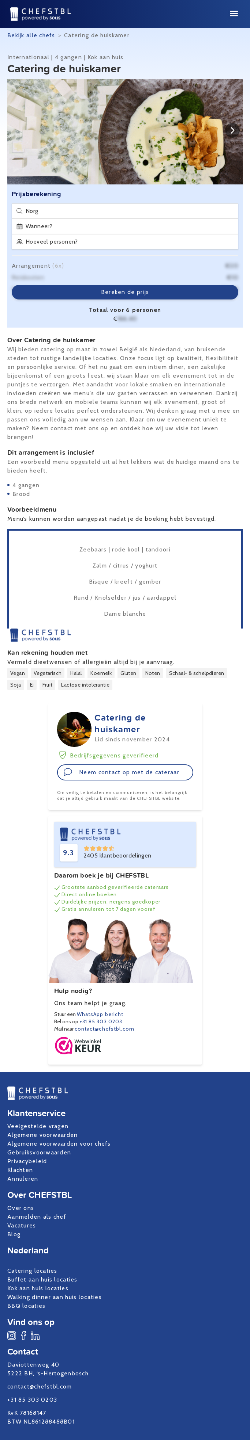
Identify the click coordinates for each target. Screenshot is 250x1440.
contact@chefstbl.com (104, 1028)
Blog (13, 1234)
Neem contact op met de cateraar (121, 772)
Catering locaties (32, 1270)
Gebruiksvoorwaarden (39, 1152)
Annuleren (22, 1178)
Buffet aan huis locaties (42, 1279)
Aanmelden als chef (36, 1216)
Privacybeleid (27, 1161)
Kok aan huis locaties (37, 1288)
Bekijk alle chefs (31, 35)
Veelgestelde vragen (37, 1126)
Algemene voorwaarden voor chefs (59, 1143)
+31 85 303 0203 (101, 1021)
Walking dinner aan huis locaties (54, 1297)
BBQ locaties (26, 1305)
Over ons (20, 1207)
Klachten (20, 1169)
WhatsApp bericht (100, 1014)
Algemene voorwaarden (42, 1134)
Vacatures (21, 1225)
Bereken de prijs (125, 292)
